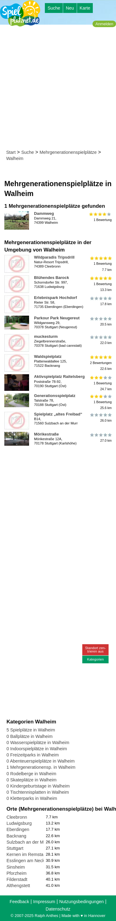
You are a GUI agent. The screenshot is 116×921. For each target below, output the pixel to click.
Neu (70, 8)
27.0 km (100, 437)
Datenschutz (58, 909)
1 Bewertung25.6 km (100, 402)
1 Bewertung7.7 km (100, 263)
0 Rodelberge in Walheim (31, 773)
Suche (54, 8)
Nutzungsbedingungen (81, 901)
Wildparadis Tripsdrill (54, 257)
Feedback (19, 901)
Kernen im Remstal (25, 854)
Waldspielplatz (48, 356)
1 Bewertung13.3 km (100, 284)
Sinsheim (15, 867)
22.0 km (100, 340)
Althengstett (18, 885)
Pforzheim (16, 873)
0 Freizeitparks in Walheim (32, 754)
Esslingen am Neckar (27, 860)
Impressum (44, 901)
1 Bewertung (100, 217)
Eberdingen (17, 829)
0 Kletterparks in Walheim (31, 798)
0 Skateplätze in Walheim (31, 779)
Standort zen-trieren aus (95, 649)
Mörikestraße (46, 434)
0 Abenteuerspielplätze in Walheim (40, 761)
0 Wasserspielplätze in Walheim (37, 742)
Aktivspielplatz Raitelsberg (59, 376)
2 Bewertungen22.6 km (100, 362)
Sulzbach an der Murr (27, 842)
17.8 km (100, 301)
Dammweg (44, 213)
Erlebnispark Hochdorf (55, 297)
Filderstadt (16, 879)
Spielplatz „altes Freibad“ (58, 414)
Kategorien (95, 659)
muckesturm (46, 336)
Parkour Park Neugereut (56, 318)
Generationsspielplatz (54, 395)
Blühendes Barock (51, 277)
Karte (84, 8)
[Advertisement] (58, 88)
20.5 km (100, 321)
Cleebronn (16, 817)
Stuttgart (14, 848)
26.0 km (100, 417)
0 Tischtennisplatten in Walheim (37, 792)
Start (10, 152)
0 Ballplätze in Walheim (29, 736)
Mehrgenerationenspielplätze (68, 152)
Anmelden (104, 24)
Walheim (14, 158)
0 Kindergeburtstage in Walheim (38, 786)
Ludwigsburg (19, 823)
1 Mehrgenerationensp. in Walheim (40, 767)
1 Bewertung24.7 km (100, 383)
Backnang (16, 835)
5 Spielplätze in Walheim (30, 729)
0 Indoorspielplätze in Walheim (36, 748)
